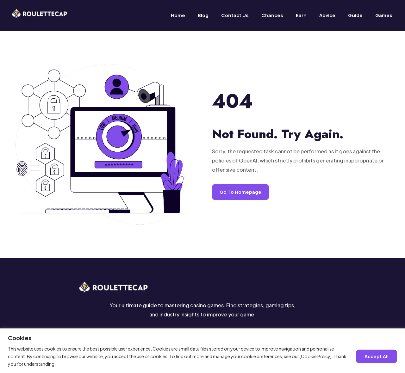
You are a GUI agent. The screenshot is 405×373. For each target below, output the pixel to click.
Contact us (235, 15)
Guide (355, 15)
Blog (203, 15)
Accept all (376, 356)
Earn (301, 15)
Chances (272, 15)
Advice (327, 15)
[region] (202, 350)
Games (383, 15)
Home (178, 15)
